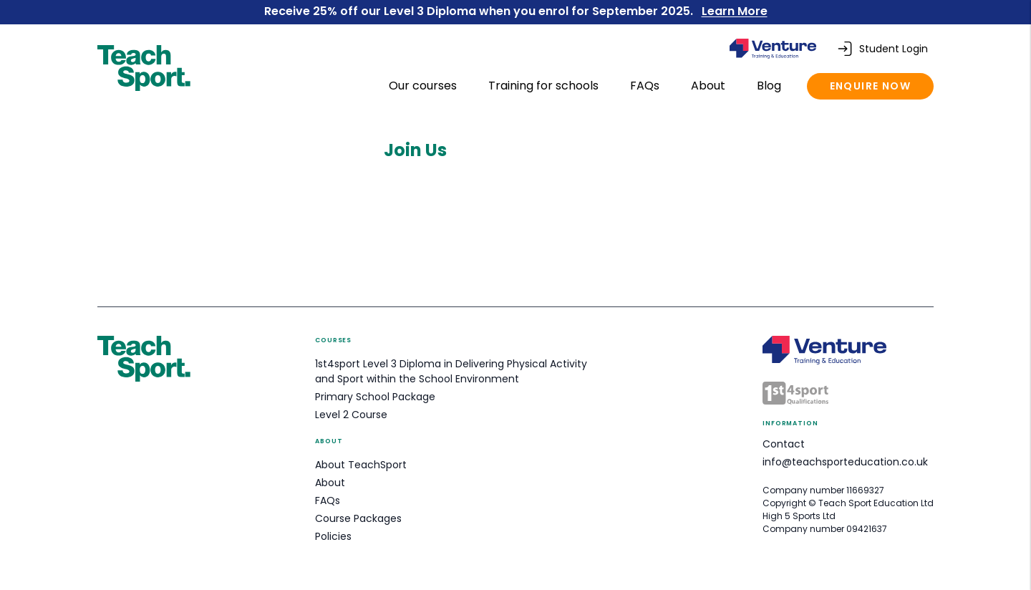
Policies (333, 536)
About (709, 85)
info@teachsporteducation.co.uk (845, 462)
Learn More (735, 11)
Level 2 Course (351, 414)
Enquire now (870, 86)
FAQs (646, 85)
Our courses (424, 85)
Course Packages (358, 518)
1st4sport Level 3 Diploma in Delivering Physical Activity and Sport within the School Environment (451, 371)
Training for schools (544, 85)
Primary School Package (375, 397)
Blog (770, 85)
